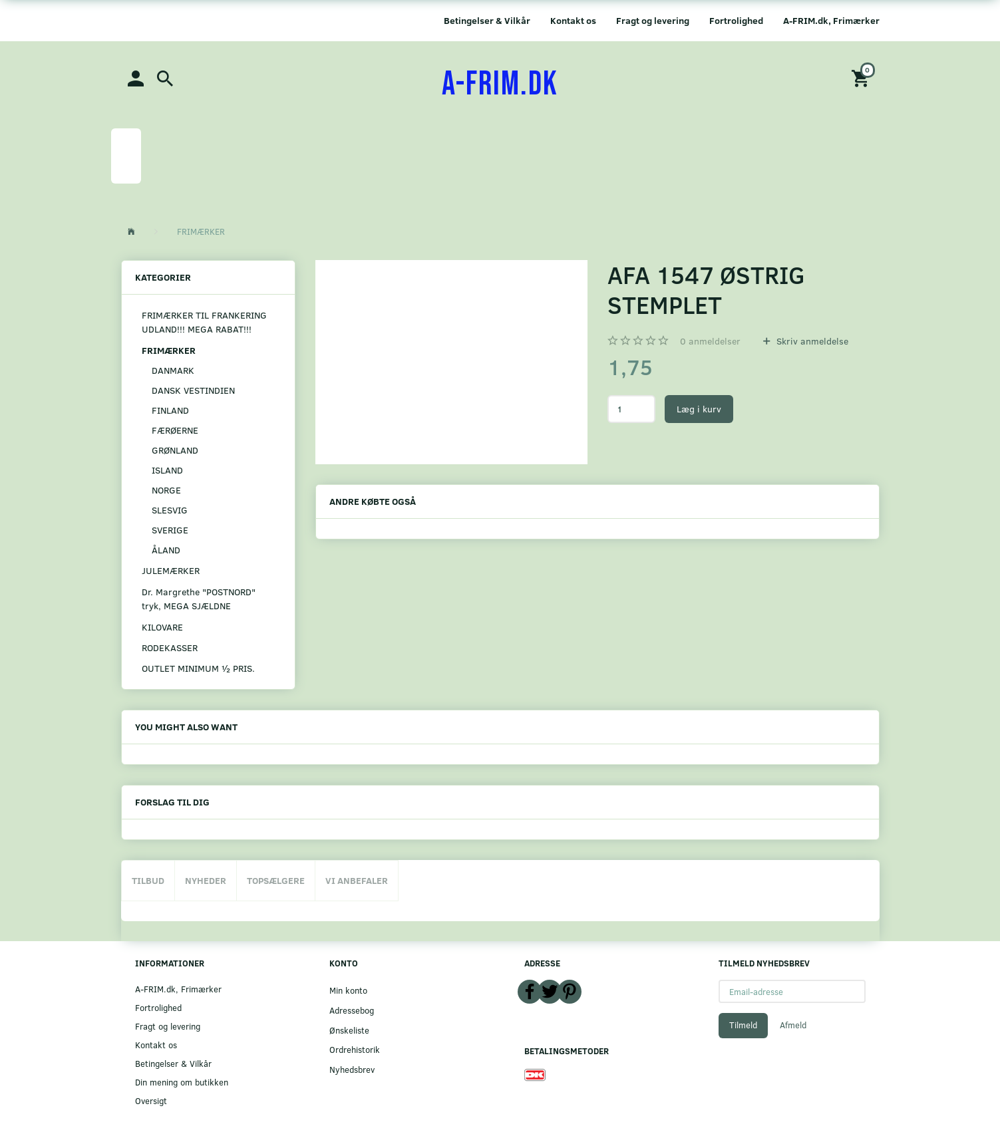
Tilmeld (743, 1025)
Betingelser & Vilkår (487, 20)
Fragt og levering (652, 20)
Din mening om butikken (181, 1081)
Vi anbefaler (356, 880)
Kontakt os (573, 20)
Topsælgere (276, 880)
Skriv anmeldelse (811, 341)
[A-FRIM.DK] (500, 84)
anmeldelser (710, 341)
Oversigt (151, 1100)
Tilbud (148, 880)
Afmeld (793, 1025)
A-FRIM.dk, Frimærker (831, 20)
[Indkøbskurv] (862, 77)
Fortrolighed (736, 20)
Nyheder (205, 880)
